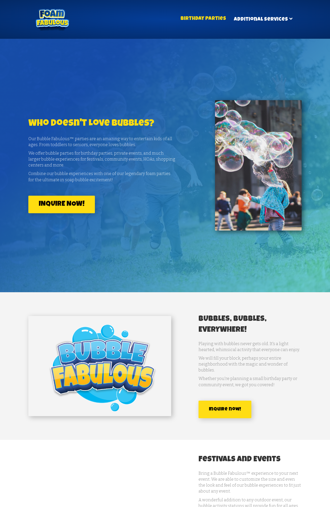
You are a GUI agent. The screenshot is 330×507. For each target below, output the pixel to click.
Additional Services (261, 19)
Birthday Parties (203, 18)
